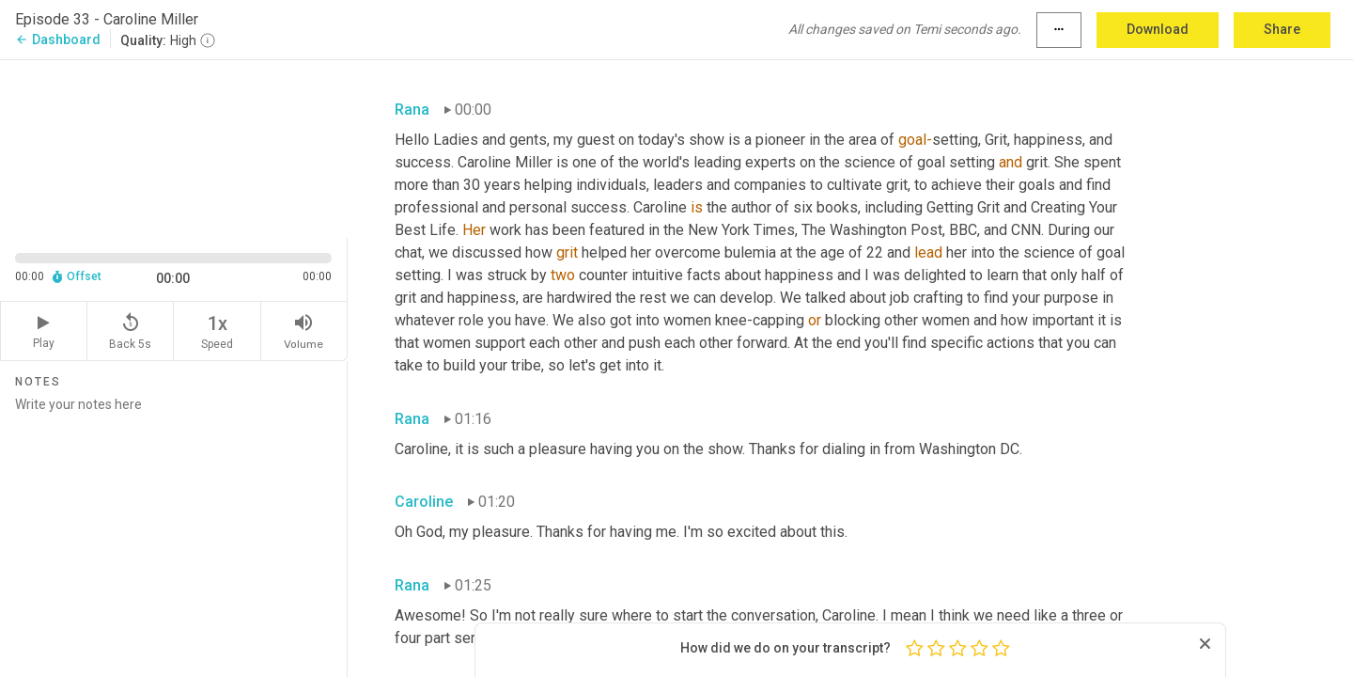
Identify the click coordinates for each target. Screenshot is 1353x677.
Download (1158, 29)
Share (1282, 29)
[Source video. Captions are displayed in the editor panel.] (174, 147)
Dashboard (58, 39)
